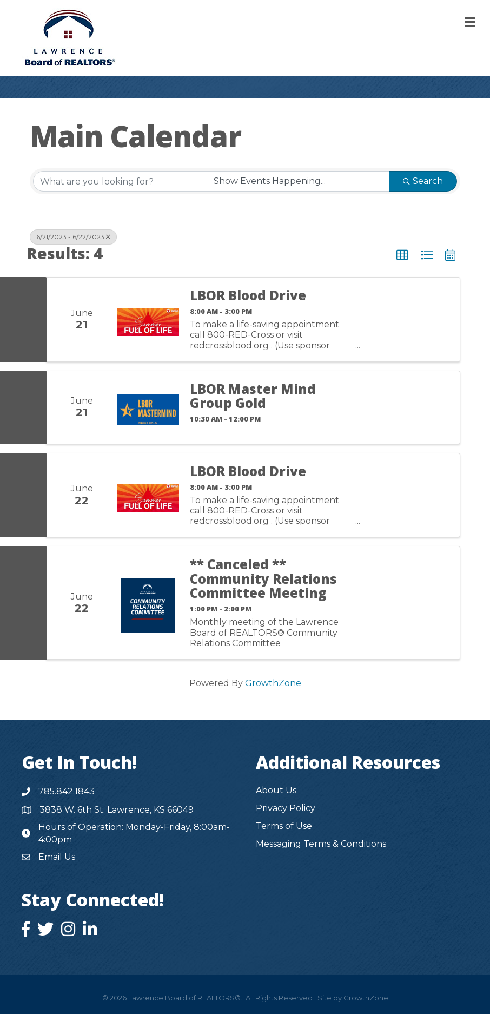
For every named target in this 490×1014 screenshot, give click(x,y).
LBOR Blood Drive (248, 295)
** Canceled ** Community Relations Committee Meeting (263, 578)
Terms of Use (284, 826)
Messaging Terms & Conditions (321, 844)
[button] (402, 255)
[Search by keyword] (120, 181)
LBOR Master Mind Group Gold (253, 396)
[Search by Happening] (298, 181)
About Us (276, 790)
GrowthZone (273, 683)
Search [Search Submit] (423, 181)
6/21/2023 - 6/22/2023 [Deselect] (73, 237)
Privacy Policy (285, 808)
